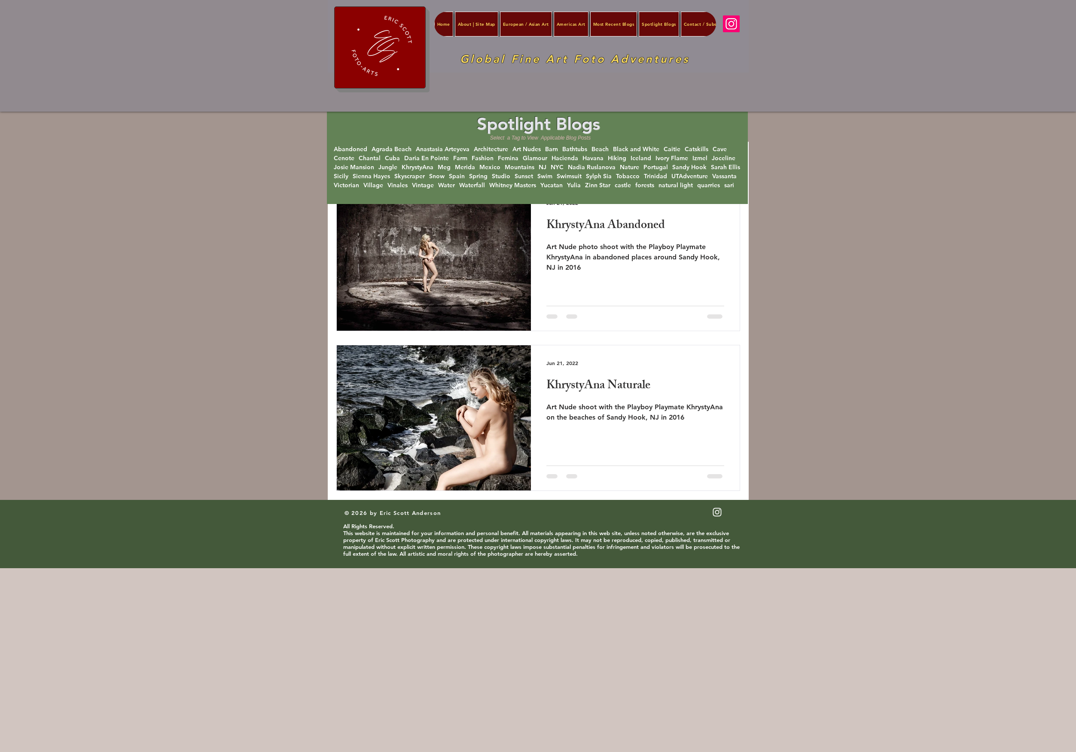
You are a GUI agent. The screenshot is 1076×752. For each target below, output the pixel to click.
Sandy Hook (689, 167)
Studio (501, 176)
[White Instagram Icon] (717, 512)
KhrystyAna (417, 167)
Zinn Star (597, 185)
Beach (600, 149)
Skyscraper (409, 176)
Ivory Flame (671, 158)
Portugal (655, 167)
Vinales (397, 185)
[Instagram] (731, 23)
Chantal (370, 158)
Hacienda (565, 158)
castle (623, 185)
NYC (557, 167)
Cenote (344, 158)
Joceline (723, 158)
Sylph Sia (599, 176)
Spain (457, 176)
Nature (629, 167)
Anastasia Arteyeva (442, 149)
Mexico (489, 167)
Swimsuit (569, 176)
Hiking (617, 158)
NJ (542, 167)
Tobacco (628, 176)
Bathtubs (574, 149)
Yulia (574, 185)
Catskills (696, 149)
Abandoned (350, 149)
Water (446, 185)
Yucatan (551, 185)
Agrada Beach (392, 149)
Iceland (641, 158)
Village (373, 185)
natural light (675, 185)
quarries (708, 185)
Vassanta (724, 176)
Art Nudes (526, 149)
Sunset (524, 176)
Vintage (423, 185)
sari (729, 185)
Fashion (483, 158)
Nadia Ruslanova (592, 167)
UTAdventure (689, 176)
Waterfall (472, 185)
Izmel (699, 158)
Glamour (535, 158)
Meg (444, 167)
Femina (508, 158)
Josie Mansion (354, 167)
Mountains (519, 167)
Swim (544, 176)
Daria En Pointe (426, 158)
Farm (460, 158)
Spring (478, 176)
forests (644, 185)
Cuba (392, 158)
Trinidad (655, 176)
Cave (720, 149)
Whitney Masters (512, 185)
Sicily (341, 176)
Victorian (346, 185)
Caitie (672, 149)
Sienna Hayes (371, 176)
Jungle (387, 167)
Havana (593, 158)
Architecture (491, 149)
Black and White (636, 149)
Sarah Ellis (725, 167)
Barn (551, 149)
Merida (465, 167)
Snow (437, 176)
